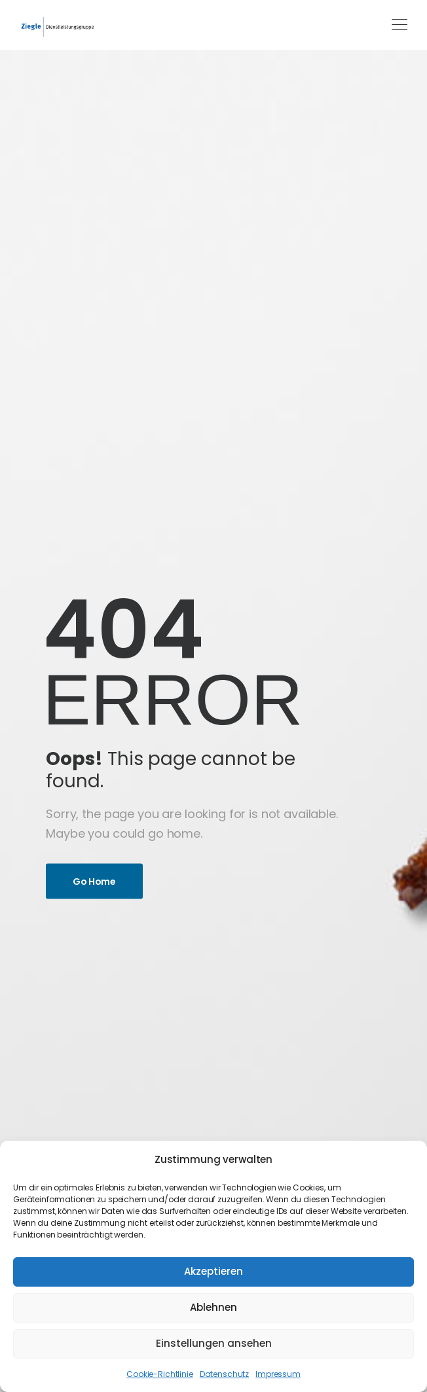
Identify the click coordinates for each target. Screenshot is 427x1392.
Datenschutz (224, 1374)
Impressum (278, 1374)
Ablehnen (213, 1307)
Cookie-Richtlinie (159, 1374)
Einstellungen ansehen (214, 1343)
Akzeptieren (213, 1271)
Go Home (94, 880)
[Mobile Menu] (399, 25)
